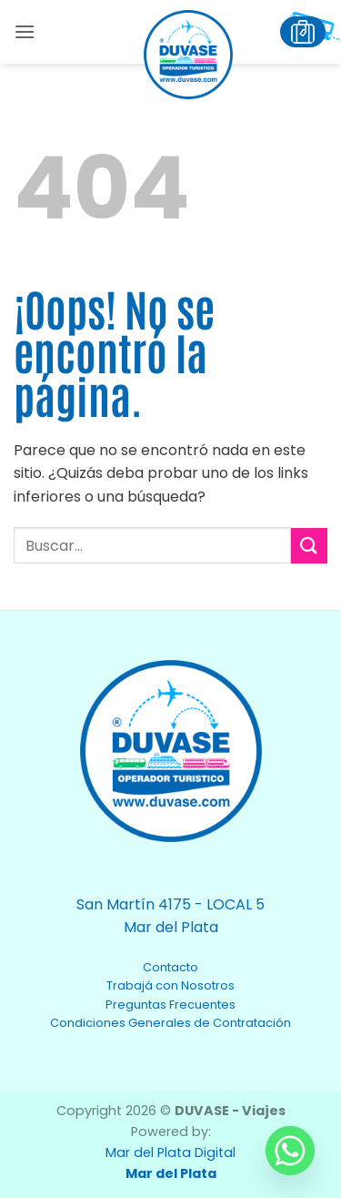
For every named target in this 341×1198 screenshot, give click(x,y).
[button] (24, 31)
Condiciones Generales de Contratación (170, 1022)
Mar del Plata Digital (170, 1152)
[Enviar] (309, 545)
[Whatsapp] (290, 1150)
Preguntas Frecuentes (170, 1004)
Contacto (170, 967)
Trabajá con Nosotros (170, 985)
